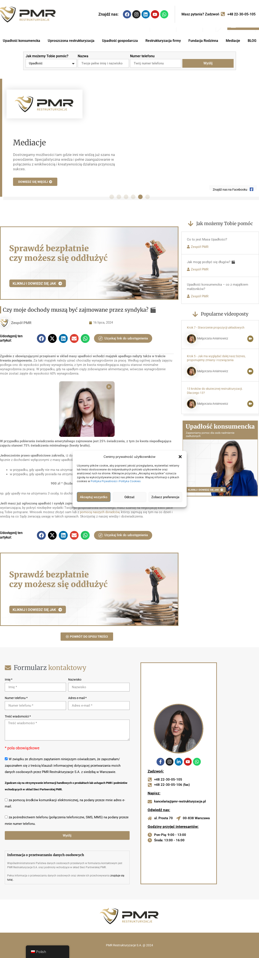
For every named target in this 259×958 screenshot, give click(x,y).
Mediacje (233, 41)
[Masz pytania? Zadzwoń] (223, 14)
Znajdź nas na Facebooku (230, 189)
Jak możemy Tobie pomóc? (47, 56)
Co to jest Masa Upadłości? (207, 239)
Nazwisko (74, 679)
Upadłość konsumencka (21, 41)
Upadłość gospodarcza (120, 41)
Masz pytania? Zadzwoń (200, 14)
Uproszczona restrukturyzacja (71, 41)
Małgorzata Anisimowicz (212, 338)
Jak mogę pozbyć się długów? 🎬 (211, 262)
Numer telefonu (142, 56)
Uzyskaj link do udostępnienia (123, 338)
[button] (180, 457)
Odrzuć (129, 497)
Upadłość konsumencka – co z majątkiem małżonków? (217, 287)
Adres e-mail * (77, 698)
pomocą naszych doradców (99, 512)
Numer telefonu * (16, 698)
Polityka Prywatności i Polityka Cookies (116, 481)
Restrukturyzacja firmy (163, 41)
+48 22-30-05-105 (241, 14)
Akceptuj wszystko (93, 497)
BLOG (252, 41)
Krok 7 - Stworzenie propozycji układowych (215, 327)
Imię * (8, 679)
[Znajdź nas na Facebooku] (251, 189)
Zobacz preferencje (165, 497)
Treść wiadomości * (18, 716)
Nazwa (83, 56)
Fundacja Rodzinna (203, 41)
